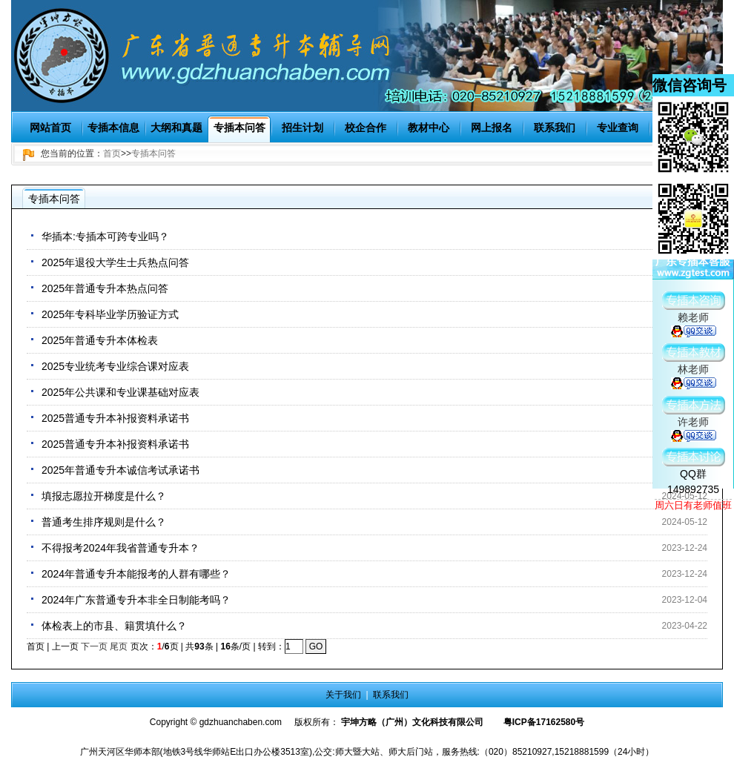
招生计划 (302, 127)
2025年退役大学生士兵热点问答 (115, 262)
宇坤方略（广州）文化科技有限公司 (412, 722)
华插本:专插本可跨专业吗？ (105, 236)
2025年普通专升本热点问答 (105, 288)
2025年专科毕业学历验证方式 (110, 314)
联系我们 (554, 127)
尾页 (119, 646)
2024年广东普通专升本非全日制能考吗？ (136, 600)
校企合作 (365, 127)
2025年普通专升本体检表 (100, 340)
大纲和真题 (176, 127)
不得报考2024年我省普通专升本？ (120, 548)
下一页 (94, 646)
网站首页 (50, 127)
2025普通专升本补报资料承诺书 (115, 418)
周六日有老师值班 (693, 505)
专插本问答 (239, 127)
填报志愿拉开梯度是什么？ (104, 496)
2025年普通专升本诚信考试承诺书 (120, 470)
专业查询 (617, 127)
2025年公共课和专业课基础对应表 (120, 392)
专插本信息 (113, 127)
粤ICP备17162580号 (543, 722)
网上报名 (491, 127)
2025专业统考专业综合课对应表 (115, 366)
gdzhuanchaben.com (240, 722)
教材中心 (428, 127)
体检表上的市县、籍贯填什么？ (114, 626)
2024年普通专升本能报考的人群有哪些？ (136, 574)
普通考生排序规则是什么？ (104, 522)
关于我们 (343, 694)
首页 (112, 153)
